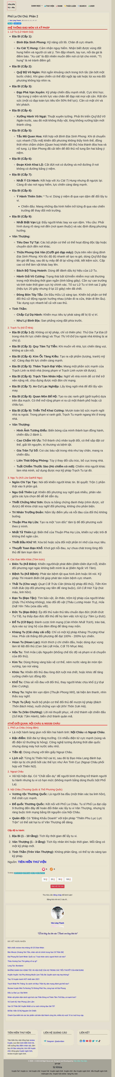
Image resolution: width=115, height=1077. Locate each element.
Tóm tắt (10, 23)
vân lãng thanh (40, 873)
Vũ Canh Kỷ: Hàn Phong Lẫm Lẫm (21, 1002)
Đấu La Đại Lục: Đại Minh (18, 993)
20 (53, 879)
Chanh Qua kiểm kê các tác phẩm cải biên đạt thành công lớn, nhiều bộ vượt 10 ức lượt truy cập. (46, 1015)
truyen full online (59, 1074)
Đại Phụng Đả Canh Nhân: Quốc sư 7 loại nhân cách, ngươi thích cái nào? (37, 957)
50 (60, 879)
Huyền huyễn (17, 23)
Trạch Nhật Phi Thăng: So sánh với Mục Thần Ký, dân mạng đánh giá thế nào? (38, 984)
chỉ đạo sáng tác (17, 1048)
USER (91, 6)
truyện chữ (68, 1071)
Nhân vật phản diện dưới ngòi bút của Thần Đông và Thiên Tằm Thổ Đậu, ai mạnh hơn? (42, 997)
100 (68, 879)
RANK (59, 6)
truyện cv (24, 1071)
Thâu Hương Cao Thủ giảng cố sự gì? (22, 961)
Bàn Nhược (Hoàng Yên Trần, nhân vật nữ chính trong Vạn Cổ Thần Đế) (36, 952)
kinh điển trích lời (27, 1043)
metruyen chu (46, 1074)
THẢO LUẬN (70, 6)
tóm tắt (33, 873)
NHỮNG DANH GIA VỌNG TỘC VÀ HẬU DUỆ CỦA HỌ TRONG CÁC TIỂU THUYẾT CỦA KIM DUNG (46, 970)
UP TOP (57, 1064)
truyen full (45, 1071)
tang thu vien (72, 1074)
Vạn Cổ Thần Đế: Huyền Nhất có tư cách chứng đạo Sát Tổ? (31, 1006)
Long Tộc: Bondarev (15, 966)
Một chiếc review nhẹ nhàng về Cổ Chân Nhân (26, 948)
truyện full (16, 1071)
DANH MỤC (36, 6)
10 (45, 879)
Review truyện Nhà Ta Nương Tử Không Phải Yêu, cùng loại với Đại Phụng (37, 988)
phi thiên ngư (26, 873)
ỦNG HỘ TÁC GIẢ (58, 886)
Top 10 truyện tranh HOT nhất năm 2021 (24, 979)
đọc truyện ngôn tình (82, 1071)
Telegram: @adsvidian (53, 1041)
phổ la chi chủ (18, 873)
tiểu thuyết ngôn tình (99, 1071)
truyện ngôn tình (25, 1051)
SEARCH (82, 6)
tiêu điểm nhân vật (23, 1046)
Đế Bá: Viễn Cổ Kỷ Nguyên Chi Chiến (22, 1011)
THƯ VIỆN (49, 6)
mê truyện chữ (34, 1071)
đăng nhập (57, 895)
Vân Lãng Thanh (15, 20)
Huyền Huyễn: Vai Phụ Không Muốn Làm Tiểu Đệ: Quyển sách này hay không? (38, 975)
